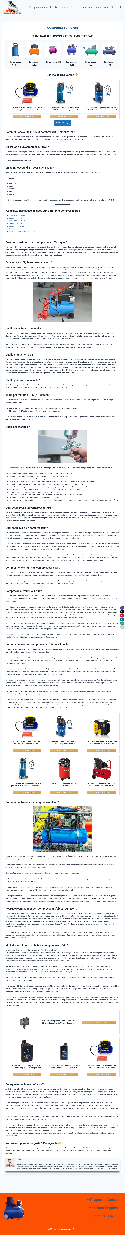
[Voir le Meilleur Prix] (27, 116)
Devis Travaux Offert (106, 7)
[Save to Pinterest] (122, 616)
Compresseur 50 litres (17, 215)
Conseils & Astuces (81, 7)
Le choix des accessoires (14, 468)
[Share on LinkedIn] (122, 619)
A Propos (103, 1189)
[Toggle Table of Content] (67, 123)
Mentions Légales (103, 1207)
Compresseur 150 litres (17, 221)
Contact (103, 1198)
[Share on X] (122, 612)
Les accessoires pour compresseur (22, 231)
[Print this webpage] (122, 627)
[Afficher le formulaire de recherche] (121, 7)
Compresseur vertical (17, 226)
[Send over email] (122, 623)
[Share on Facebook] (122, 608)
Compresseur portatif (17, 229)
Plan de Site (103, 1215)
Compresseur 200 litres (17, 223)
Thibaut (19, 1159)
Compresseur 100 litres (17, 218)
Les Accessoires (59, 7)
